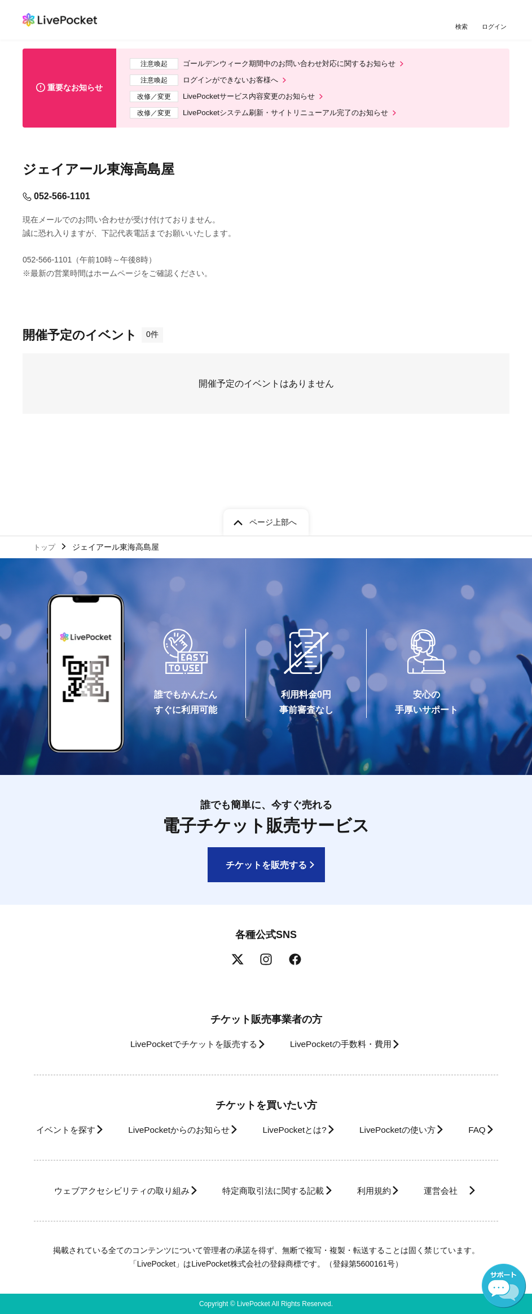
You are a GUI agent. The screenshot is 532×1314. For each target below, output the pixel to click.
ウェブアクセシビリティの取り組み (148, 1166)
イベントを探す (73, 1080)
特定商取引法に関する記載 (312, 1166)
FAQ (258, 1105)
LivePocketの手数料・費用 (344, 995)
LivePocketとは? (322, 1080)
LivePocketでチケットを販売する (185, 995)
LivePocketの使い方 (434, 1080)
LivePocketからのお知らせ (196, 1080)
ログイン (495, 26)
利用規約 (423, 1166)
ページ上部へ (273, 470)
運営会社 (258, 1190)
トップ (46, 496)
